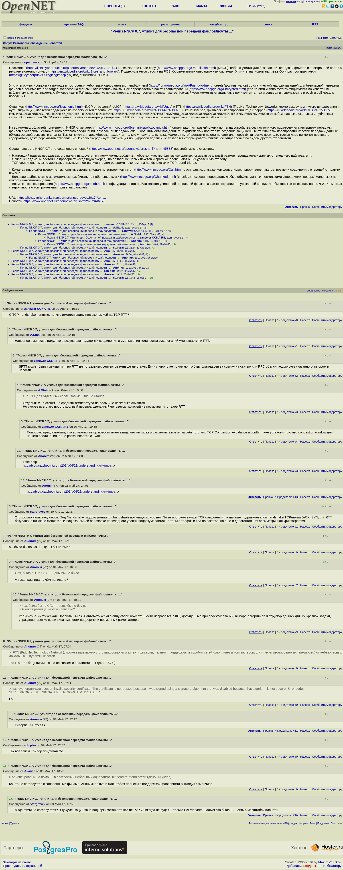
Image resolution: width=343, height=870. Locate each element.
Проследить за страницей (22, 866)
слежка (267, 24)
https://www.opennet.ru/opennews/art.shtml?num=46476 (64, 201)
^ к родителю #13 (286, 497)
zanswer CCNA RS (117, 224)
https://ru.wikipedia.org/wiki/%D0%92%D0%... (301, 110)
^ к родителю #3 (287, 412)
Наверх (305, 320)
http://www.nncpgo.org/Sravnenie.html (54, 106)
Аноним (110, 251)
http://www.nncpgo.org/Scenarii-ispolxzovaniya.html (133, 127)
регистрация (312, 1)
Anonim (136, 241)
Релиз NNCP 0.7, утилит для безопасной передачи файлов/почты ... (57, 224)
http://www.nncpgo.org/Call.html (158, 169)
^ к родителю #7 (287, 585)
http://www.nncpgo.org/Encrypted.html (217, 89)
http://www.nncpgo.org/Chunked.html (148, 176)
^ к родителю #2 (287, 375)
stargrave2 (120, 247)
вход (300, 1)
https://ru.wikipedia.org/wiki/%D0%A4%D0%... (147, 110)
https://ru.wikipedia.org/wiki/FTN (207, 106)
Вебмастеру (332, 866)
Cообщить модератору (327, 206)
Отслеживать (334, 48)
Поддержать (312, 866)
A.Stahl (118, 227)
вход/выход (218, 24)
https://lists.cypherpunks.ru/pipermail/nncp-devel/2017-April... (71, 68)
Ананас (109, 274)
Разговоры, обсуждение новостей (37, 43)
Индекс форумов (299, 823)
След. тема (336, 823)
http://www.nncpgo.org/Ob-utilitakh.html (186, 68)
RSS (315, 24)
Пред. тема (323, 823)
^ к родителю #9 (287, 632)
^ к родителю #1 (287, 346)
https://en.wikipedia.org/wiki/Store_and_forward (83, 71)
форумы (25, 24)
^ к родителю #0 (287, 320)
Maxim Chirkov (329, 862)
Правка (305, 206)
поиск (122, 24)
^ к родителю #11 (286, 730)
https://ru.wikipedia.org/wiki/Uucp (147, 106)
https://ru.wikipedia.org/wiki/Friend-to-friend (181, 85)
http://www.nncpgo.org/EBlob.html (79, 184)
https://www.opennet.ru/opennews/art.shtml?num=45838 (131, 148)
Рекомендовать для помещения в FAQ (269, 823)
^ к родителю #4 (287, 441)
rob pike (110, 271)
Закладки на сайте (17, 862)
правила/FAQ (74, 24)
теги (261, 6)
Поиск (252, 6)
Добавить (294, 866)
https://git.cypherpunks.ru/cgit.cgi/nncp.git (40, 75)
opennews (31, 62)
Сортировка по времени (320, 290)
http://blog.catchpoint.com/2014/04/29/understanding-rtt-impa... (68, 465)
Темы (312, 823)
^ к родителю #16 (286, 815)
